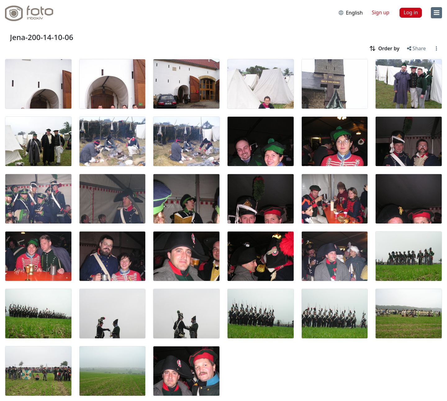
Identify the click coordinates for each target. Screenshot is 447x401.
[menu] (436, 12)
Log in (411, 12)
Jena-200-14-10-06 (41, 37)
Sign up (381, 12)
